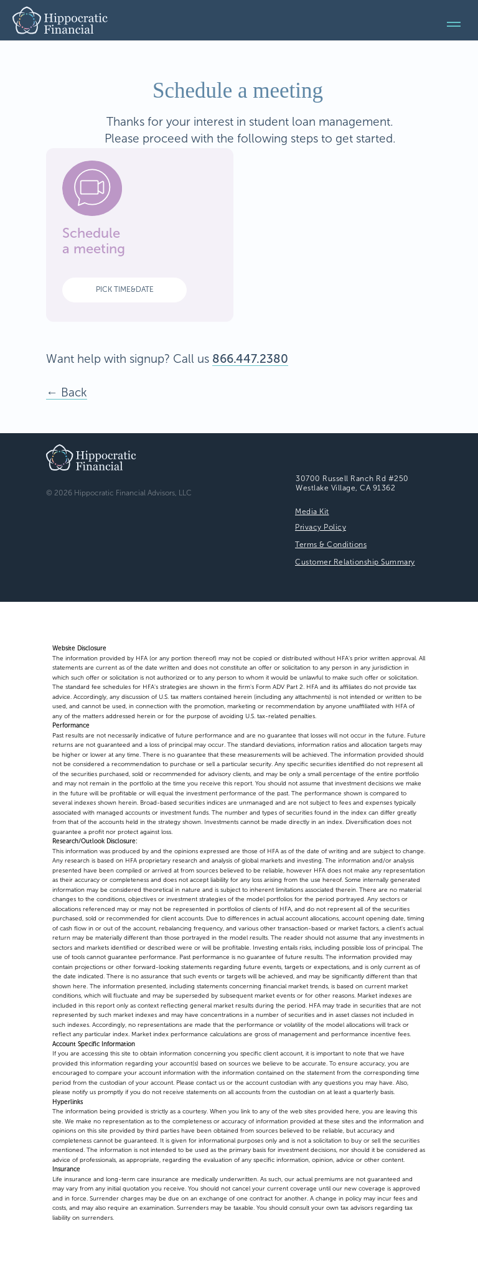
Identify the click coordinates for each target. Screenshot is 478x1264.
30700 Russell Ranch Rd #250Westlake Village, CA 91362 (352, 483)
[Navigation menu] (454, 24)
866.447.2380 (250, 359)
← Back (66, 392)
